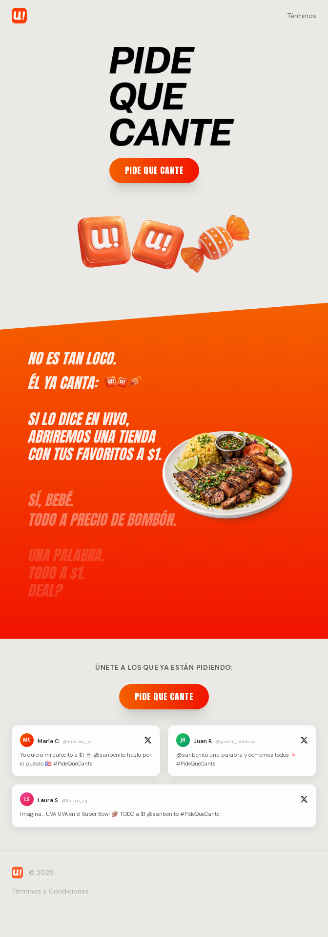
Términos (301, 15)
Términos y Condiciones (50, 891)
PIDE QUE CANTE (154, 170)
